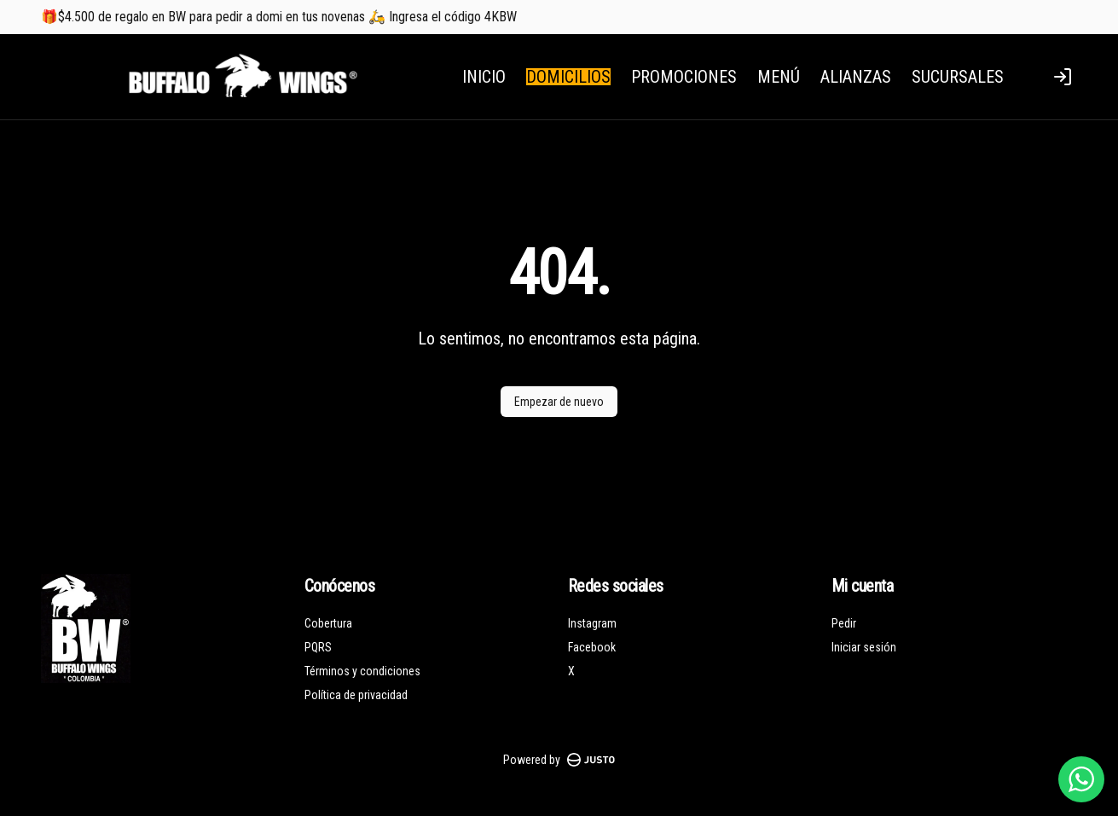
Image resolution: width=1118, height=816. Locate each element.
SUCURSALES (958, 76)
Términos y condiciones (362, 671)
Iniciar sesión (863, 647)
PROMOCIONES (684, 76)
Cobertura (328, 623)
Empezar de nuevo (559, 401)
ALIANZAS (855, 76)
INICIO (484, 76)
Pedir (843, 623)
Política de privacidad (356, 695)
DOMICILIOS (568, 76)
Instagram (592, 623)
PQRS (318, 647)
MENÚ (778, 76)
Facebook (592, 647)
